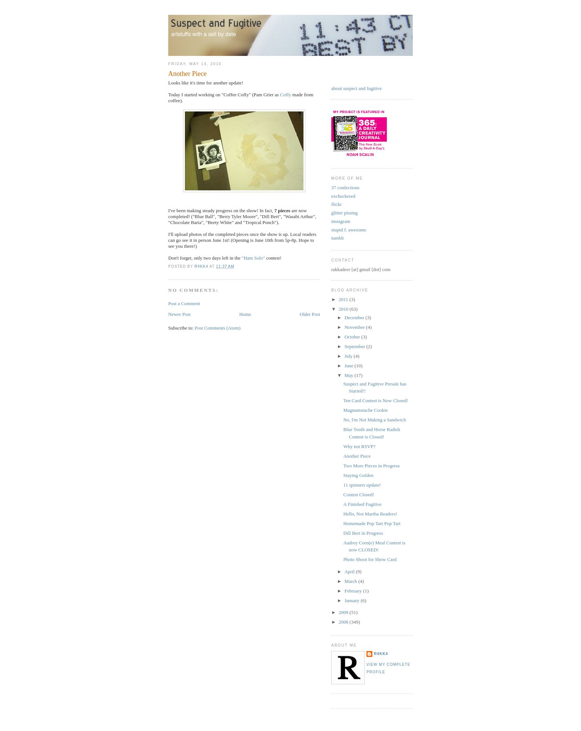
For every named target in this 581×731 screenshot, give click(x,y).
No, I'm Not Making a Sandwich (374, 420)
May (350, 375)
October (353, 337)
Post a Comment (184, 303)
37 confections (345, 187)
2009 (344, 612)
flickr (336, 204)
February (354, 591)
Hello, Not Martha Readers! (370, 514)
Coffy (285, 94)
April (350, 571)
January (353, 600)
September (355, 346)
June (350, 365)
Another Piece (357, 456)
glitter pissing (344, 213)
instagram (340, 221)
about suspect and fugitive (356, 88)
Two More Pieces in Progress (371, 465)
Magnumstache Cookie (365, 410)
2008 (344, 622)
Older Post (310, 314)
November (355, 327)
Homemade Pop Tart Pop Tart (371, 523)
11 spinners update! (362, 485)
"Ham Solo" (253, 258)
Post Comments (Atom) (218, 328)
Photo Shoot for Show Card (369, 559)
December (355, 317)
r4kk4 (381, 654)
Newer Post (179, 314)
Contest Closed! (358, 494)
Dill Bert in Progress (363, 533)
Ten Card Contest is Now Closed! (375, 400)
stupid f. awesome (348, 230)
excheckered (343, 196)
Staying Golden (358, 475)
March (351, 581)
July (349, 356)
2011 (344, 299)
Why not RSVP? (359, 446)
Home (245, 314)
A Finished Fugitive (362, 504)
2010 (344, 309)
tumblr (337, 238)
